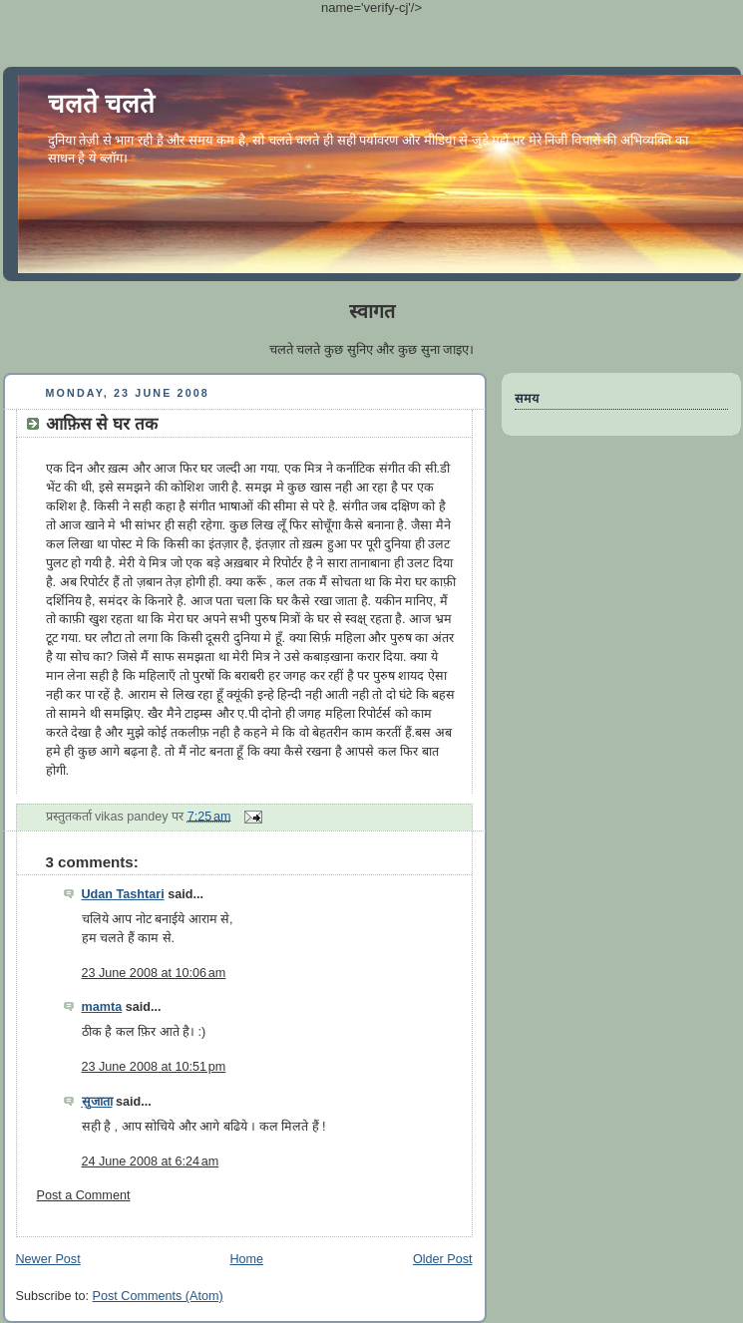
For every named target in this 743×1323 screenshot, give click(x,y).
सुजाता (97, 1102)
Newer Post (48, 1259)
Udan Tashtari (123, 894)
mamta (102, 1007)
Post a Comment (84, 1195)
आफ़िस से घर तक (102, 424)
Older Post (443, 1259)
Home (246, 1259)
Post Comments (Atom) (158, 1296)
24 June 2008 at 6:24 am (150, 1161)
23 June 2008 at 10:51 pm (154, 1067)
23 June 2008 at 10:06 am (154, 973)
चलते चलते (101, 104)
